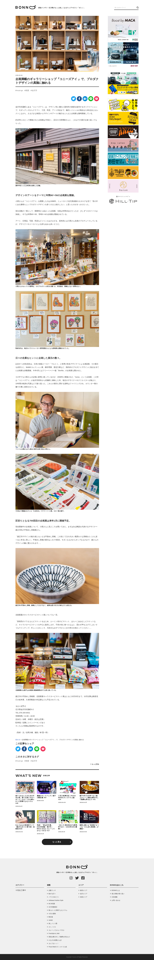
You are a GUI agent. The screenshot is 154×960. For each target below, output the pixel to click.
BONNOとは (116, 890)
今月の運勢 (52, 913)
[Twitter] (73, 98)
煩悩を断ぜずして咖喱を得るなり (59, 937)
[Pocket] (96, 98)
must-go (20, 90)
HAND (51, 920)
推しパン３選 (53, 923)
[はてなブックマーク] (85, 98)
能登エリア (83, 890)
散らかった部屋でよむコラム (58, 910)
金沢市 (34, 90)
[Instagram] (71, 878)
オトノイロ (52, 927)
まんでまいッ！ (54, 943)
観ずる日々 (52, 893)
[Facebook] (79, 98)
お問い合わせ (116, 900)
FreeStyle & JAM (54, 933)
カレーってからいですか (56, 930)
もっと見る (95, 764)
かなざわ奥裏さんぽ (55, 940)
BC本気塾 (52, 903)
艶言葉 (51, 917)
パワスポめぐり (54, 897)
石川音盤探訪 (53, 907)
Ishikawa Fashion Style (56, 900)
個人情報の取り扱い (118, 893)
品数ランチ (52, 890)
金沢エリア (83, 893)
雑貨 (27, 90)
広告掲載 (114, 897)
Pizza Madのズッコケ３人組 (58, 947)
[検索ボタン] (137, 7)
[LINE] (90, 98)
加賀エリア (83, 897)
